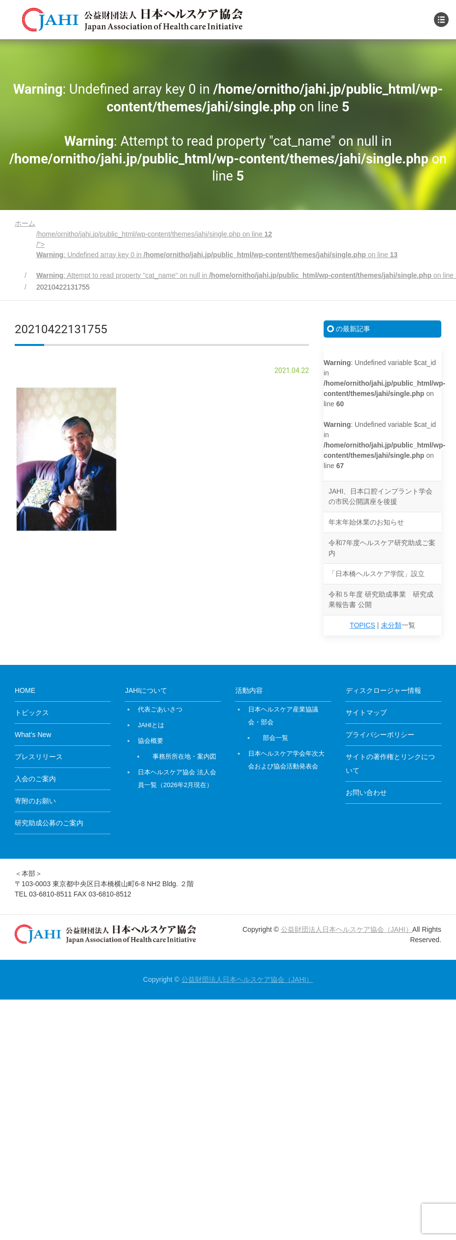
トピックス (32, 712)
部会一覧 (275, 737)
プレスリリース (39, 757)
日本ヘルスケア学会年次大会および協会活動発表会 (286, 760)
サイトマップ (366, 712)
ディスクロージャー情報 (383, 690)
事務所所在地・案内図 (184, 756)
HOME (25, 690)
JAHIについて (146, 690)
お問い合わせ (366, 792)
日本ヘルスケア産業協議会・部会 (283, 716)
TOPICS (362, 625)
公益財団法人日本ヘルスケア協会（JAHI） (346, 929)
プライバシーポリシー (380, 735)
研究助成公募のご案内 (49, 823)
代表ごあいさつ (160, 709)
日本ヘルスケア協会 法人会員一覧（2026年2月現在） (177, 778)
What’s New (33, 735)
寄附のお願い (35, 801)
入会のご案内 (35, 779)
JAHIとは (151, 725)
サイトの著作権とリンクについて (390, 763)
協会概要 (150, 740)
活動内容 (249, 690)
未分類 (391, 625)
